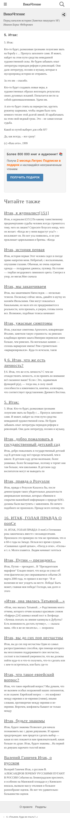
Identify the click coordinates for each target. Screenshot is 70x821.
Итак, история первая (24, 249)
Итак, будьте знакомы (24, 721)
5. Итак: (11, 402)
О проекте (26, 807)
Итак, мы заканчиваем (25, 286)
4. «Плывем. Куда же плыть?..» (22, 817)
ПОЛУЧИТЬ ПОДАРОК (25, 177)
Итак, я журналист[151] (26, 213)
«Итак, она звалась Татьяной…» (34, 601)
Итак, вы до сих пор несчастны (33, 637)
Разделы (40, 807)
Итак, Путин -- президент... (30, 560)
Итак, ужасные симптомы (28, 323)
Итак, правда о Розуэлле (27, 481)
